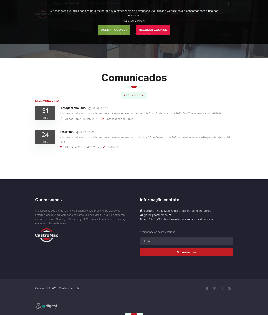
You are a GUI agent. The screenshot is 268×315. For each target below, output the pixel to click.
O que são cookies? (134, 21)
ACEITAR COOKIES (114, 29)
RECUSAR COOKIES (153, 29)
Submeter (186, 252)
